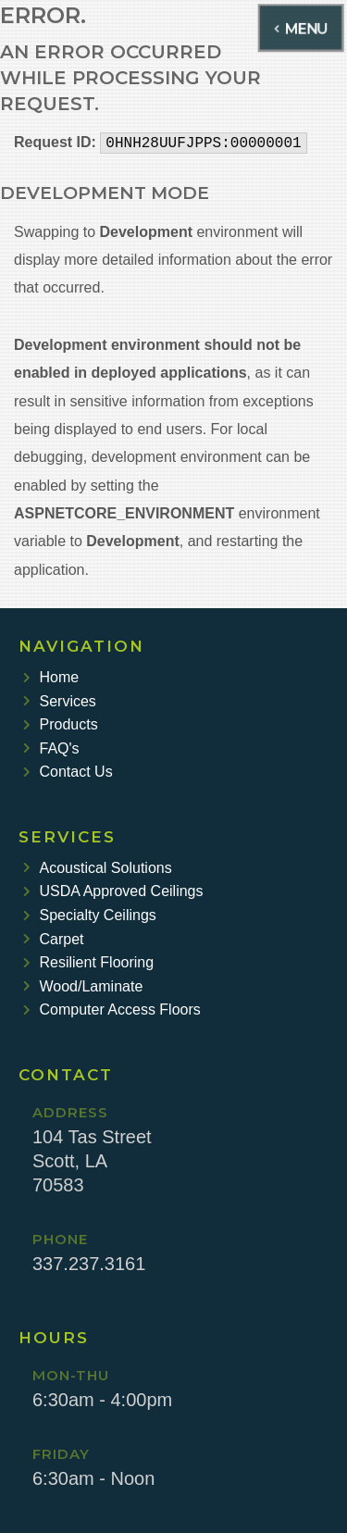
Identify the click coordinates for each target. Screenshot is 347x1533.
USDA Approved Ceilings (113, 891)
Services (59, 701)
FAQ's (51, 748)
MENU (301, 27)
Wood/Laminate (83, 986)
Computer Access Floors (112, 1009)
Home (51, 677)
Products (60, 724)
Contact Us (68, 771)
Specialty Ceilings (89, 915)
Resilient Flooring (88, 962)
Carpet (53, 939)
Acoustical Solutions (97, 868)
